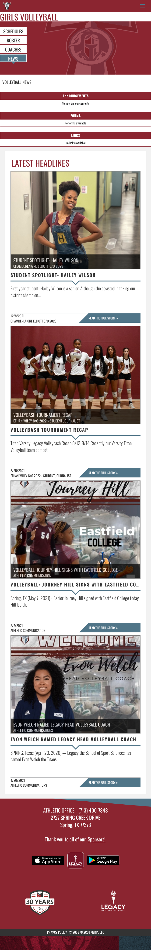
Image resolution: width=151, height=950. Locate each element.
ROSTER (13, 40)
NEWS (13, 58)
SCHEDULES (13, 31)
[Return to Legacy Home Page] (7, 6)
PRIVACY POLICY (57, 932)
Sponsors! (96, 839)
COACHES (13, 49)
